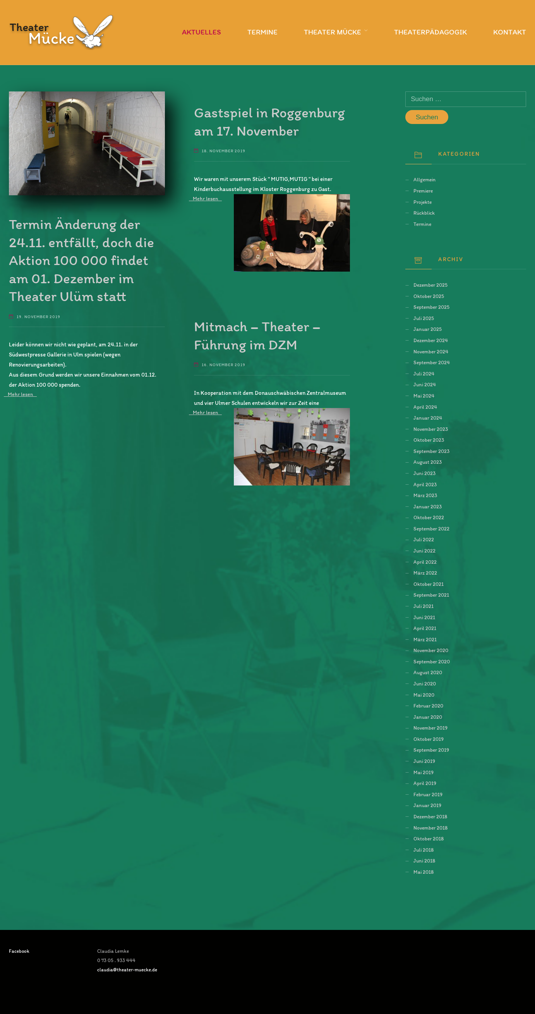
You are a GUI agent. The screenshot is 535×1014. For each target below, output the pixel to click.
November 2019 (430, 728)
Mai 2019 (423, 772)
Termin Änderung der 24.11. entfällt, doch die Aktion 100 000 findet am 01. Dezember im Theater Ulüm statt (81, 260)
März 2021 (425, 639)
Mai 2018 (423, 872)
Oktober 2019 (428, 739)
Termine (262, 32)
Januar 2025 (427, 329)
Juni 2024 (424, 384)
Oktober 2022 (428, 517)
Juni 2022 (424, 550)
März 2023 (425, 495)
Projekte (422, 202)
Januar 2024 (427, 418)
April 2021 (424, 628)
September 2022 (431, 528)
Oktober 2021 (428, 584)
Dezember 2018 (430, 816)
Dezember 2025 (430, 285)
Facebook (19, 951)
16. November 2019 (223, 364)
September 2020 (431, 661)
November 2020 (430, 650)
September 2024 (431, 362)
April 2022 (425, 562)
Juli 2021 (423, 606)
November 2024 (430, 351)
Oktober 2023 (428, 440)
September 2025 (431, 307)
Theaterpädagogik (430, 32)
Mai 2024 (423, 396)
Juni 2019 (424, 761)
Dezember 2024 (430, 340)
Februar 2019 (427, 794)
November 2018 (430, 828)
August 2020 (427, 672)
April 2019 (424, 783)
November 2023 (430, 429)
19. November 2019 (38, 316)
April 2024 (425, 407)
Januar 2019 (427, 805)
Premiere (423, 191)
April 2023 (425, 484)
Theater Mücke (332, 32)
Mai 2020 (423, 695)
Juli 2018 (423, 850)
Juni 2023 (424, 473)
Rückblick (424, 213)
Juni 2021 (424, 617)
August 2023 (427, 462)
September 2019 (431, 750)
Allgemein (424, 179)
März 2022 (425, 573)
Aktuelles (201, 32)
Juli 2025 (423, 318)
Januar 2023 (427, 506)
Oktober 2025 (428, 296)
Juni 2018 (424, 860)
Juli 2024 (423, 373)
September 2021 (431, 595)
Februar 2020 (428, 705)
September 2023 (431, 451)
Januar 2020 (427, 717)
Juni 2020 (424, 683)
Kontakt (509, 32)
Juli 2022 (423, 539)
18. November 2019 (223, 150)
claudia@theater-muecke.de (127, 970)
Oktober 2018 (428, 838)
